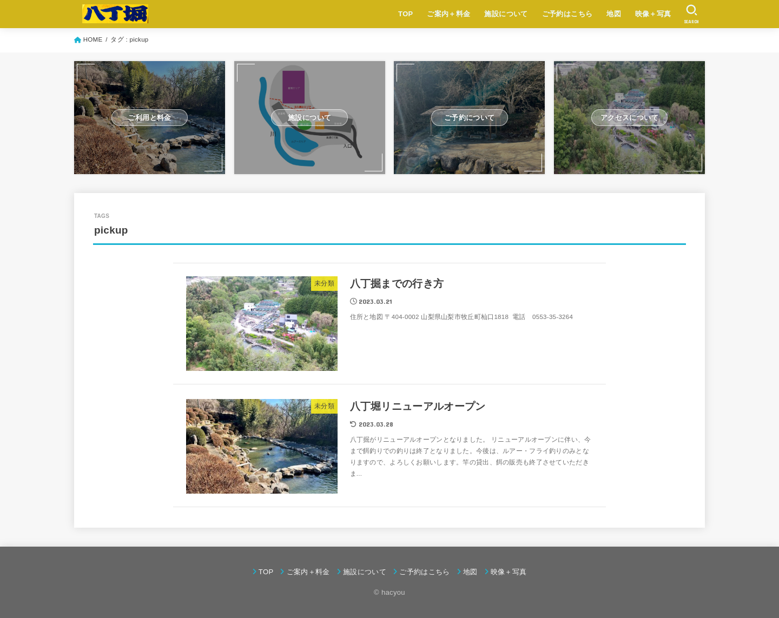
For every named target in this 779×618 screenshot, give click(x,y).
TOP (405, 14)
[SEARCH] (691, 14)
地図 (613, 14)
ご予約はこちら (567, 14)
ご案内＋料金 (448, 14)
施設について (505, 14)
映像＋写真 (653, 14)
